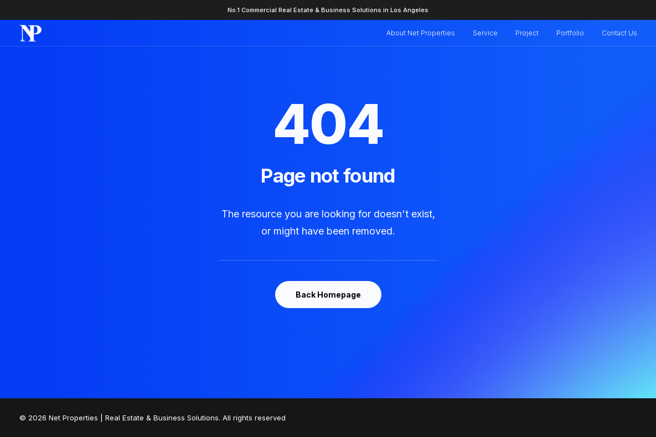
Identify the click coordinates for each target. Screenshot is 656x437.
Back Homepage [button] (328, 294)
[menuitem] (424, 33)
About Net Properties (420, 33)
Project (527, 33)
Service (485, 33)
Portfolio (570, 33)
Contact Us (619, 33)
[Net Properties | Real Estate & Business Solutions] (30, 33)
